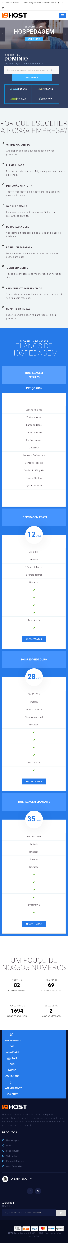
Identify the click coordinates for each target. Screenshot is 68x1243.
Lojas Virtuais (12, 1151)
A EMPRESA (17, 1178)
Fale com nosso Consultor (12, 1066)
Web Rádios (11, 1156)
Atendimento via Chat (13, 1087)
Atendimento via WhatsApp (13, 1042)
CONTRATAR (34, 639)
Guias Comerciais (14, 1166)
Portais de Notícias (15, 1161)
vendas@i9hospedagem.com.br (38, 2)
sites (8, 1145)
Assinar (34, 1204)
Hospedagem (12, 1140)
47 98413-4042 (10, 2)
